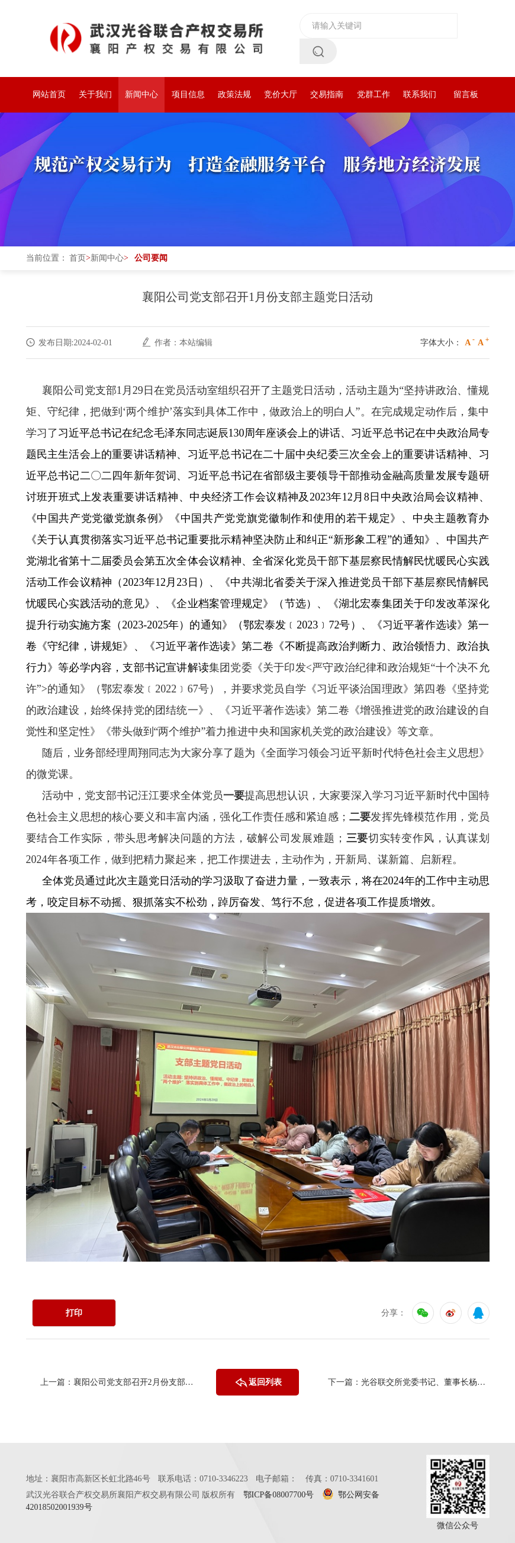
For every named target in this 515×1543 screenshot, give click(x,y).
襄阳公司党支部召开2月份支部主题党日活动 (137, 1382)
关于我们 (95, 94)
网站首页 (49, 94)
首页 (77, 258)
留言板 (465, 94)
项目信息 (188, 94)
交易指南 (326, 94)
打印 (74, 1312)
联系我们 (419, 94)
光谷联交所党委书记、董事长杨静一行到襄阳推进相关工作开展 (425, 1382)
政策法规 (234, 94)
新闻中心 (141, 94)
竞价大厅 (280, 94)
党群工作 (373, 94)
